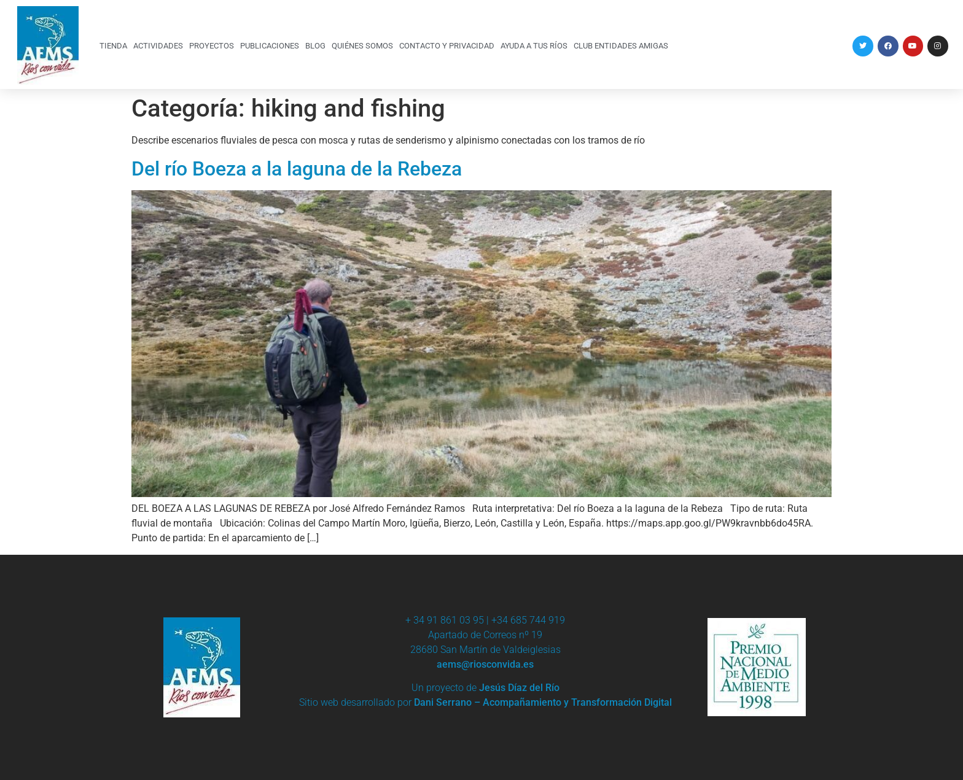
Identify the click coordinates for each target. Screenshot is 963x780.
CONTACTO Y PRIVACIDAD (446, 45)
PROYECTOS (211, 45)
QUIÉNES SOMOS (362, 45)
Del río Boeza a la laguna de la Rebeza (296, 168)
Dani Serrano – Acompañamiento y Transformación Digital (543, 702)
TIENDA (113, 45)
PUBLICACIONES (269, 45)
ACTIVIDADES (158, 45)
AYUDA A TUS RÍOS (534, 45)
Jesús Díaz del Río (519, 687)
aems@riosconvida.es (485, 664)
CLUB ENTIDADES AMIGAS (621, 45)
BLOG (315, 45)
